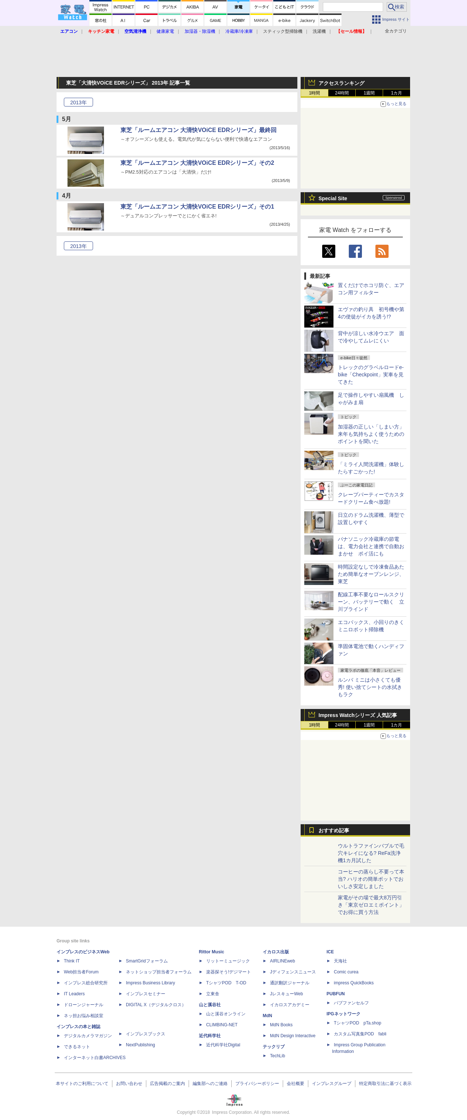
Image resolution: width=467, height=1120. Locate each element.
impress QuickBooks (354, 982)
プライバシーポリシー (257, 1083)
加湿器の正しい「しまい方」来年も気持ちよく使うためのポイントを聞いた (371, 434)
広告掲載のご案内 (167, 1083)
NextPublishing (140, 1044)
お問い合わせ (129, 1083)
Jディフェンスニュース (293, 971)
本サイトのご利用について (82, 1083)
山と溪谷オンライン (226, 1013)
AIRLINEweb (282, 961)
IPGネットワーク (343, 1013)
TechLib (277, 1055)
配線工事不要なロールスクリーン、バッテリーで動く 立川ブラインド (371, 602)
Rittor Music (211, 951)
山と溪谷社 (210, 1004)
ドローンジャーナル (83, 1004)
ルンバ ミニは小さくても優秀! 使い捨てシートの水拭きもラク (370, 687)
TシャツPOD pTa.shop (357, 1023)
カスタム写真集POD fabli (360, 1033)
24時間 (341, 93)
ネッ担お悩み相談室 (83, 1015)
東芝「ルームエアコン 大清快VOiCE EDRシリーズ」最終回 (198, 130)
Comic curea (346, 971)
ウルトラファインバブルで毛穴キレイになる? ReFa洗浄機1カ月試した (371, 853)
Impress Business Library (150, 982)
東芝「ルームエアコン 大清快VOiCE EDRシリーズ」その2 (197, 163)
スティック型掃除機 (282, 31)
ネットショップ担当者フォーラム (159, 971)
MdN (267, 1015)
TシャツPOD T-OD (226, 982)
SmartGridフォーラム (147, 961)
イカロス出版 (276, 951)
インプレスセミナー (145, 993)
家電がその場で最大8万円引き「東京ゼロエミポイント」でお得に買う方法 (371, 905)
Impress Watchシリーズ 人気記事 (358, 715)
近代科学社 (210, 1035)
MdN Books (281, 1024)
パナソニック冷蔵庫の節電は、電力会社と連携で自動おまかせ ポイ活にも (371, 546)
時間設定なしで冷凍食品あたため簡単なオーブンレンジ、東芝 (371, 574)
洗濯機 (319, 31)
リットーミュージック (228, 961)
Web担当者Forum (81, 971)
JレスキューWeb (286, 993)
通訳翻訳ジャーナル (289, 982)
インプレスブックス (145, 1033)
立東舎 (212, 993)
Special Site (333, 198)
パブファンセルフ (351, 1002)
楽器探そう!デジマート (228, 971)
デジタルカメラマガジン (88, 1035)
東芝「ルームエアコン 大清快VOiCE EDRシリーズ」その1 (197, 207)
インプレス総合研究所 (86, 982)
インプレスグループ (331, 1083)
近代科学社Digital (223, 1044)
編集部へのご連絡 (210, 1083)
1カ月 (396, 93)
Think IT (72, 961)
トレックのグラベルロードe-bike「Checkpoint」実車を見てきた (371, 374)
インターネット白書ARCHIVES (95, 1057)
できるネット (77, 1046)
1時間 (314, 93)
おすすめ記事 (334, 830)
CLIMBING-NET (222, 1024)
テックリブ (274, 1046)
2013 (78, 102)
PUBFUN (336, 993)
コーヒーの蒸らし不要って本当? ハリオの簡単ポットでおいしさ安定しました (371, 879)
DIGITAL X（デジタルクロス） (156, 1004)
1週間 (369, 93)
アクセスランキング (341, 83)
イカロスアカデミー (289, 1004)
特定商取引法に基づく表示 (385, 1083)
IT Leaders (74, 993)
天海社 (340, 961)
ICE (330, 951)
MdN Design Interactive (293, 1035)
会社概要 (295, 1083)
